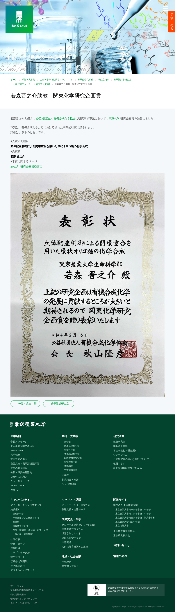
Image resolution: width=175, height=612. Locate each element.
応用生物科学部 (72, 445)
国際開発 (66, 542)
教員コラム (119, 463)
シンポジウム (120, 454)
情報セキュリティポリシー (23, 598)
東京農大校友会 (121, 535)
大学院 (65, 475)
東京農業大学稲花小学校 (127, 521)
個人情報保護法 (18, 594)
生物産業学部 (70, 462)
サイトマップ (17, 586)
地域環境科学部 (72, 453)
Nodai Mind (16, 450)
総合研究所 (119, 441)
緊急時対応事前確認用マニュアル (27, 590)
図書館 (16, 522)
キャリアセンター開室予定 (76, 505)
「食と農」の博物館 (23, 534)
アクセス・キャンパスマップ (26, 505)
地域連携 (66, 561)
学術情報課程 (70, 470)
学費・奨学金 (17, 544)
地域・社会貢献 (71, 556)
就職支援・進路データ (74, 509)
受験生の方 (171, 21)
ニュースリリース (20, 481)
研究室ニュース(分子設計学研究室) (32, 84)
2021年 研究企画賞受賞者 (26, 166)
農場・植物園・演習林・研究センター (31, 530)
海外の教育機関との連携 (75, 546)
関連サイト (120, 499)
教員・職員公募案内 (21, 472)
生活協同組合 (17, 565)
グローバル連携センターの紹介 (78, 524)
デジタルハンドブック (22, 570)
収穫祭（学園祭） (20, 561)
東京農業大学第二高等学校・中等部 (133, 513)
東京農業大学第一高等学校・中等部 (133, 509)
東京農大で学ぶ (70, 566)
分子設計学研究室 (122, 79)
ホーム (13, 79)
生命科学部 (69, 450)
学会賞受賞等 (120, 446)
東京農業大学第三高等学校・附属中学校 (135, 517)
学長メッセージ (18, 441)
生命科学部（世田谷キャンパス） (56, 79)
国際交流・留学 (71, 519)
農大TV (14, 490)
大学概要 (15, 454)
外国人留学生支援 (71, 537)
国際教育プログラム (72, 529)
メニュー (165, 13)
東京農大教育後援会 (124, 531)
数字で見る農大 (18, 459)
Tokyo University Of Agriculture (134, 607)
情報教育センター (21, 526)
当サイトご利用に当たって (23, 603)
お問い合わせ (121, 545)
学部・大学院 (28, 79)
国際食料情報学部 (73, 457)
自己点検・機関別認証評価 (24, 463)
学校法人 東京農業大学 (125, 505)
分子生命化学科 (85, 79)
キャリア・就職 (71, 499)
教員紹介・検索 (70, 479)
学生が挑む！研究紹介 (125, 450)
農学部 (67, 441)
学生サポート (17, 557)
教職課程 (68, 466)
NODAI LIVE (17, 485)
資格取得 (15, 548)
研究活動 (118, 436)
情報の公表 (120, 556)
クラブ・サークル (20, 552)
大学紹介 (16, 436)
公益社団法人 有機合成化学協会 (55, 118)
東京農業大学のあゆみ (22, 446)
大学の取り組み (18, 468)
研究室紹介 (103, 79)
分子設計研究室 (60, 403)
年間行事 (15, 539)
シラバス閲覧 (69, 484)
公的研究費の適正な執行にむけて (131, 459)
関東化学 (114, 118)
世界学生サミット (71, 533)
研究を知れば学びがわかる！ (128, 468)
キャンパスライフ (21, 499)
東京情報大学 (122, 525)
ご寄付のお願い (18, 476)
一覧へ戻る (25, 403)
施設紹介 (15, 509)
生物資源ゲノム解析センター (27, 518)
